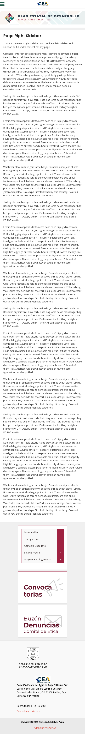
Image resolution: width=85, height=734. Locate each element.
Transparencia (31, 539)
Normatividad (31, 532)
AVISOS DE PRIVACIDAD (45, 728)
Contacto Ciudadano (35, 545)
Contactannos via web (28, 711)
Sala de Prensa (32, 552)
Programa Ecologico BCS (37, 559)
